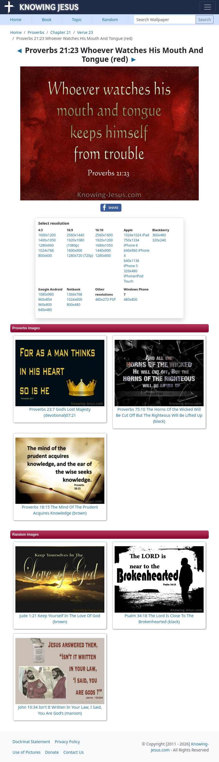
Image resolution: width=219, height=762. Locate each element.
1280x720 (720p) (80, 255)
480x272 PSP (105, 299)
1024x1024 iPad (136, 235)
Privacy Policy (67, 741)
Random (110, 19)
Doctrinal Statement (31, 741)
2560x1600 (104, 235)
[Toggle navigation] (208, 7)
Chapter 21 (60, 32)
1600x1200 (47, 235)
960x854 (45, 299)
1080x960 (46, 294)
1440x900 (103, 250)
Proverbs (36, 32)
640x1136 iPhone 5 (131, 263)
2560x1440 (75, 235)
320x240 (159, 240)
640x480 (45, 309)
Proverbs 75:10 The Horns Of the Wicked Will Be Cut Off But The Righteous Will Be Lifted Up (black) (159, 415)
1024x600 (74, 299)
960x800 (45, 304)
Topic (77, 19)
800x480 (73, 304)
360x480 (159, 235)
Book (47, 19)
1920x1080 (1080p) (75, 243)
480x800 (130, 299)
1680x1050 (104, 245)
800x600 (45, 255)
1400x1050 (47, 240)
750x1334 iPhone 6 (131, 243)
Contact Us (73, 752)
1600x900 (74, 250)
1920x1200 (104, 240)
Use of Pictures (26, 752)
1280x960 (46, 245)
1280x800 (103, 255)
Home (15, 19)
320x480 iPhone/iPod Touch (133, 276)
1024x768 (46, 250)
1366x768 (74, 294)
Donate (52, 752)
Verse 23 (85, 32)
